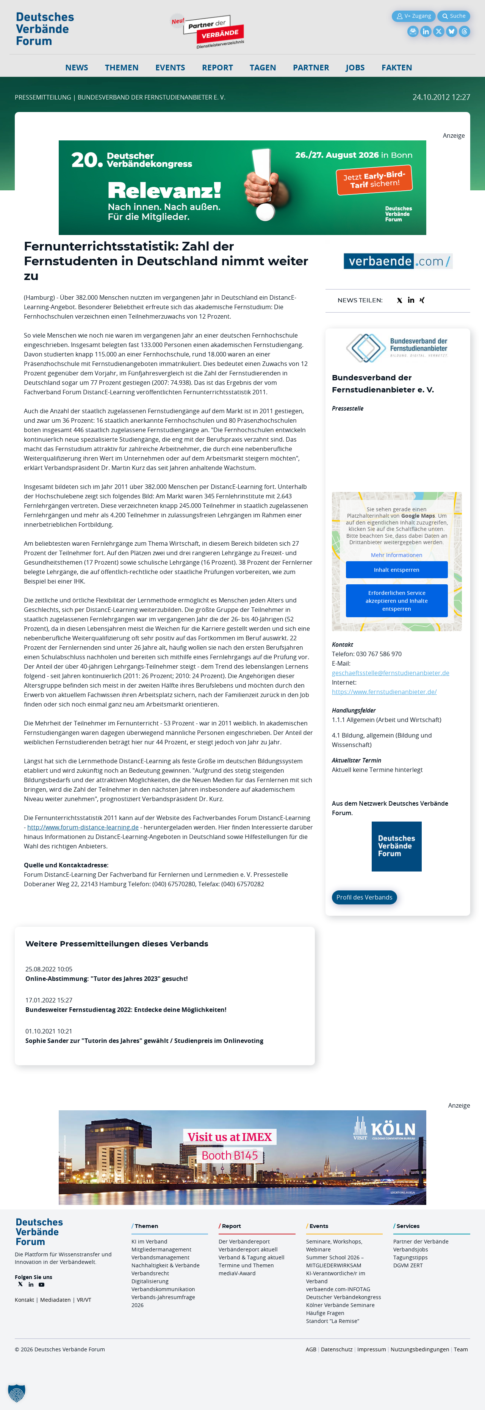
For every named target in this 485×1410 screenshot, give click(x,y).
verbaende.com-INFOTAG (338, 1289)
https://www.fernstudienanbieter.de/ (384, 692)
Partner (311, 67)
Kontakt (24, 1299)
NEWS (76, 67)
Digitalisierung (150, 1281)
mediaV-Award (237, 1273)
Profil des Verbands (364, 897)
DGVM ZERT (408, 1265)
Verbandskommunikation (163, 1289)
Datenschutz (337, 1349)
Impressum (371, 1349)
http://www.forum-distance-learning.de (83, 827)
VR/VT (84, 1299)
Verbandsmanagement (160, 1257)
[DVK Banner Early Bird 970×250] (242, 145)
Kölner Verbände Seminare (340, 1305)
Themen (122, 67)
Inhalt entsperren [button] (396, 569)
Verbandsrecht (150, 1273)
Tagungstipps (410, 1257)
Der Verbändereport (244, 1241)
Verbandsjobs (410, 1249)
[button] (16, 1393)
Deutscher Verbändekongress (343, 1297)
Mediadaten (55, 1299)
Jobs (355, 67)
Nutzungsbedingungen (420, 1349)
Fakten (397, 67)
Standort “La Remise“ (332, 1320)
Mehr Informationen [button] (396, 554)
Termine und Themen (246, 1265)
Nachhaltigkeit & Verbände (165, 1265)
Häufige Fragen (325, 1313)
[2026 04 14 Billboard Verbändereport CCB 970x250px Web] (242, 1115)
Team (461, 1349)
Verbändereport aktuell (248, 1249)
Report (217, 67)
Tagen (263, 67)
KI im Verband (149, 1241)
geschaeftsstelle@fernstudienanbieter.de (390, 673)
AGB (311, 1349)
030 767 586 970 (379, 654)
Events (170, 67)
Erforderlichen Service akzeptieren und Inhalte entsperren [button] (397, 600)
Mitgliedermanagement (161, 1249)
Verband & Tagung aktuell (252, 1257)
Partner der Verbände (421, 1241)
